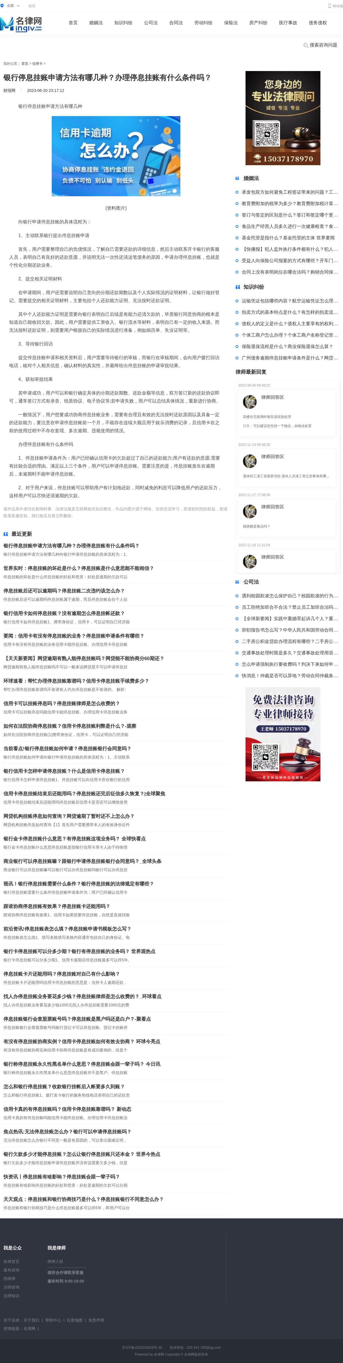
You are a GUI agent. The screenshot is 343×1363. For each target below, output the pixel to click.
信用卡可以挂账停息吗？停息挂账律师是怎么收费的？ (61, 703)
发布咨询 (11, 1270)
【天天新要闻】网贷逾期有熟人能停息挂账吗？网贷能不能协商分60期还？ (83, 658)
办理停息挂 (149, 515)
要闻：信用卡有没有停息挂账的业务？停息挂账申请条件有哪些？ (73, 636)
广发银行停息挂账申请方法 (114, 515)
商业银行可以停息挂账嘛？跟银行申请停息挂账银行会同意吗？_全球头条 (82, 861)
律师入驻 (55, 1261)
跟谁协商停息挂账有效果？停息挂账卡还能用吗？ (56, 906)
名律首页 (11, 1261)
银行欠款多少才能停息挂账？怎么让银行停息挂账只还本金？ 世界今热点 (81, 1154)
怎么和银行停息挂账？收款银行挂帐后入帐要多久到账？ (64, 1086)
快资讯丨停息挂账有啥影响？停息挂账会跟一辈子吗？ (61, 1177)
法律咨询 (11, 1287)
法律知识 (11, 1295)
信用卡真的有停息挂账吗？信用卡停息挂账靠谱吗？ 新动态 (67, 1109)
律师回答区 (272, 397)
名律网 (29, 1328)
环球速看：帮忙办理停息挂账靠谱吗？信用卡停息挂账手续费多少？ (76, 681)
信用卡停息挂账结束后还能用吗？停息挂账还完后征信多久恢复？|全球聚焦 (84, 793)
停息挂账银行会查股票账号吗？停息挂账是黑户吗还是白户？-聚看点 (77, 1019)
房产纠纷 (258, 22)
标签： (83, 515)
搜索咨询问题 (320, 45)
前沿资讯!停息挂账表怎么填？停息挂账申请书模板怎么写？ (67, 929)
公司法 (151, 22)
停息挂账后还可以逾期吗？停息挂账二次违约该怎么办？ (64, 591)
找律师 (9, 1278)
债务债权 (318, 22)
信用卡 (37, 64)
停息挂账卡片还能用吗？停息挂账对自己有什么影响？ (61, 974)
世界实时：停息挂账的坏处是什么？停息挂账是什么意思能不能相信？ (78, 568)
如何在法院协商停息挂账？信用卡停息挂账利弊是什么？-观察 (69, 726)
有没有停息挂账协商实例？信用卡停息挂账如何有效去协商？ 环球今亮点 (81, 1041)
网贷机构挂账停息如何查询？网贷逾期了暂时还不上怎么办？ (69, 816)
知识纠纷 (123, 22)
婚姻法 (96, 22)
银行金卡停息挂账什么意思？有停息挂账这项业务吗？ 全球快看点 (74, 839)
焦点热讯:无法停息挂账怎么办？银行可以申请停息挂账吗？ (67, 1132)
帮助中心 (53, 1320)
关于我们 (31, 1320)
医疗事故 (288, 22)
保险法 (231, 22)
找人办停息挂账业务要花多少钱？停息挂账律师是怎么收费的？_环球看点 (82, 996)
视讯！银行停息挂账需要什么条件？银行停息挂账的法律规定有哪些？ (78, 884)
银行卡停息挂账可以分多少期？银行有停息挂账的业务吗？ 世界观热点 (79, 951)
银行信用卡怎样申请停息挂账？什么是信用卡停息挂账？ (64, 771)
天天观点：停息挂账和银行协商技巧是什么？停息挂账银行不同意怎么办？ (83, 1199)
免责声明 (96, 1320)
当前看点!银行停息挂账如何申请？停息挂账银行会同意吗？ (67, 748)
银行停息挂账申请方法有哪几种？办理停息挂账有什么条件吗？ (71, 546)
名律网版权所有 (196, 1354)
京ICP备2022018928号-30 (142, 1348)
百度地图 (75, 1320)
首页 (32, 6)
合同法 (176, 22)
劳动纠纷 (203, 22)
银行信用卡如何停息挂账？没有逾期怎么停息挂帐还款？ (64, 613)
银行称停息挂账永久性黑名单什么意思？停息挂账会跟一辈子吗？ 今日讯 (81, 1064)
